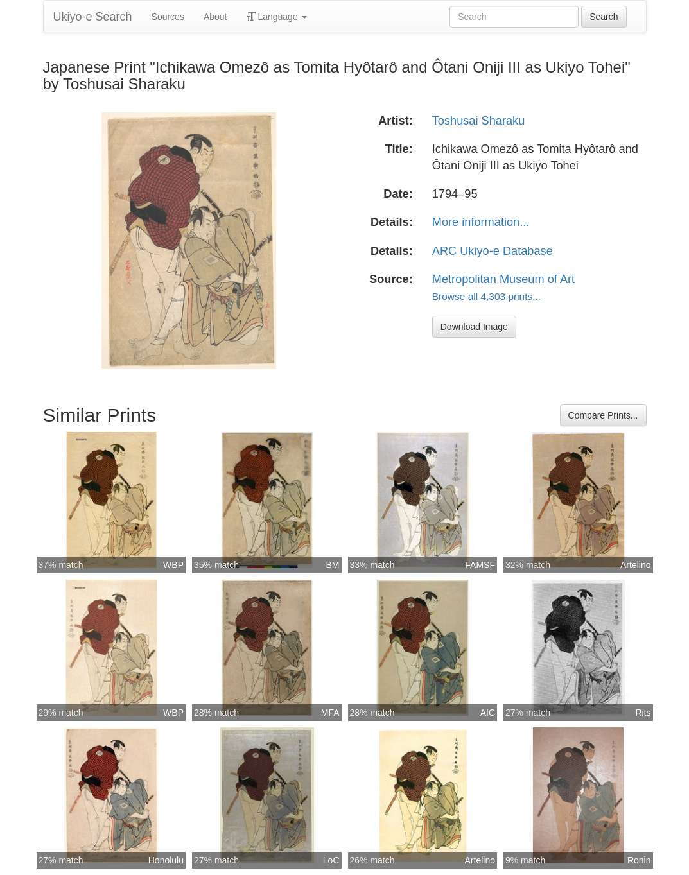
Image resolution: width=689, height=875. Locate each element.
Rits (642, 712)
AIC (487, 712)
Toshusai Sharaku (478, 120)
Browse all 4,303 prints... (486, 296)
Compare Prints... (603, 415)
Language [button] (277, 17)
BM (333, 565)
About (215, 17)
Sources (168, 17)
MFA (330, 712)
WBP (173, 565)
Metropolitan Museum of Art (503, 279)
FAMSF (480, 565)
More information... (481, 222)
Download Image (474, 327)
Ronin (639, 860)
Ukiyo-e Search (92, 16)
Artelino (635, 565)
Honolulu (166, 860)
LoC (331, 860)
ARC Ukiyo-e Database (492, 251)
